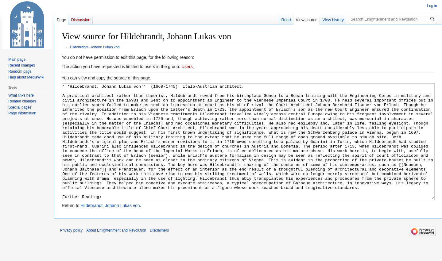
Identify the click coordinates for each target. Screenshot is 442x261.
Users (187, 66)
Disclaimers (159, 253)
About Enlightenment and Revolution (116, 253)
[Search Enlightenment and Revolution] (393, 19)
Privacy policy (71, 253)
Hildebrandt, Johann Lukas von (95, 47)
